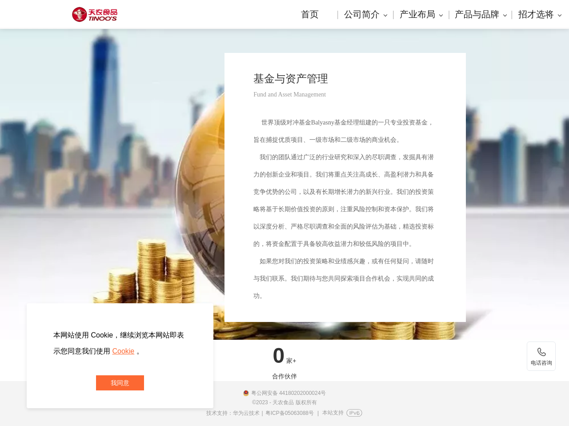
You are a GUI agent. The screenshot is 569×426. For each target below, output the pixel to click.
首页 (310, 14)
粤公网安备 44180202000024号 (288, 393)
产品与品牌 (480, 14)
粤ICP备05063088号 (289, 413)
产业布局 (421, 14)
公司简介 (365, 14)
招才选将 (539, 14)
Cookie (123, 351)
